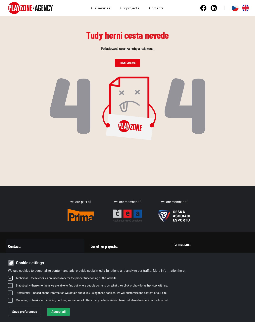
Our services (101, 8)
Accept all (58, 312)
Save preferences (24, 312)
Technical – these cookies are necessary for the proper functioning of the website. (66, 278)
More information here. (169, 271)
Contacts (156, 8)
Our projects (130, 8)
